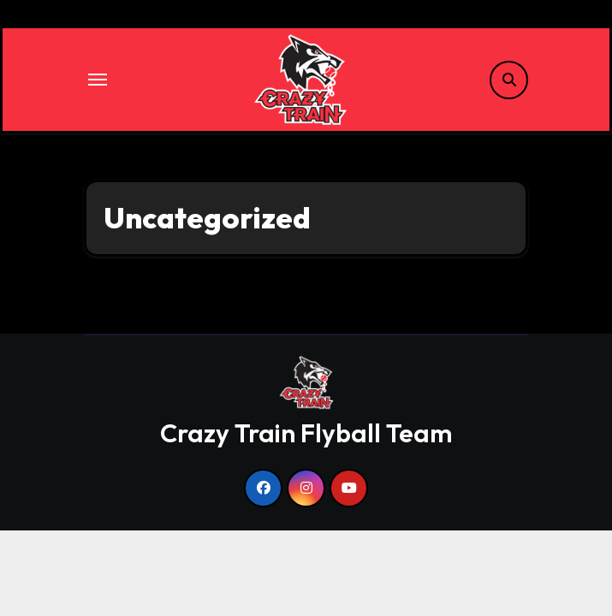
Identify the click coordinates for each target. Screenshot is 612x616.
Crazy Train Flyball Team (306, 433)
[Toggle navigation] (97, 79)
